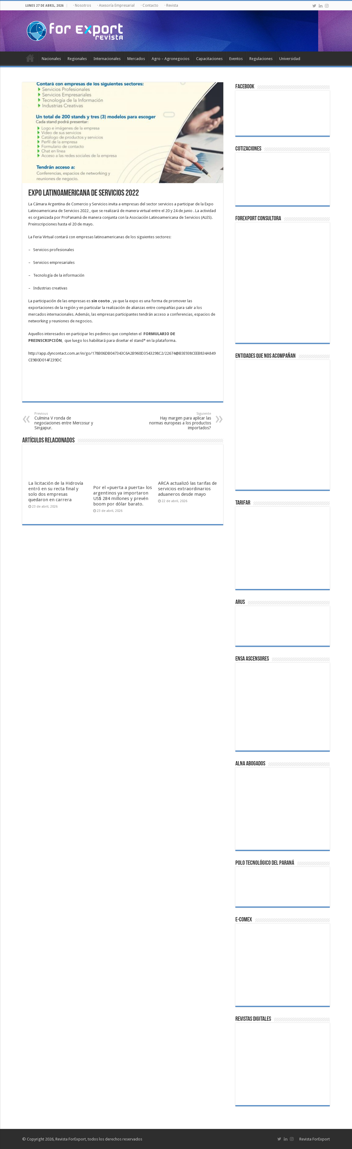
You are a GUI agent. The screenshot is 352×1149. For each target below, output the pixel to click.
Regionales (77, 58)
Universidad (289, 58)
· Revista (171, 5)
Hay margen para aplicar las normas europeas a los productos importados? (180, 421)
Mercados (136, 58)
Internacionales (107, 58)
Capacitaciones (209, 58)
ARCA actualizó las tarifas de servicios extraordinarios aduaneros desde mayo (187, 489)
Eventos (236, 58)
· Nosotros (82, 5)
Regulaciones (261, 58)
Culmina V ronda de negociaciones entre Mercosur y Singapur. (65, 421)
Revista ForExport (314, 1139)
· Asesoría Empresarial (116, 5)
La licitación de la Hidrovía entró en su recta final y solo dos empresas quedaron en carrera (55, 491)
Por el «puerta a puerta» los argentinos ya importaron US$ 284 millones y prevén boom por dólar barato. (122, 496)
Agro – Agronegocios (170, 58)
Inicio (30, 57)
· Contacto (149, 5)
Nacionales (51, 58)
